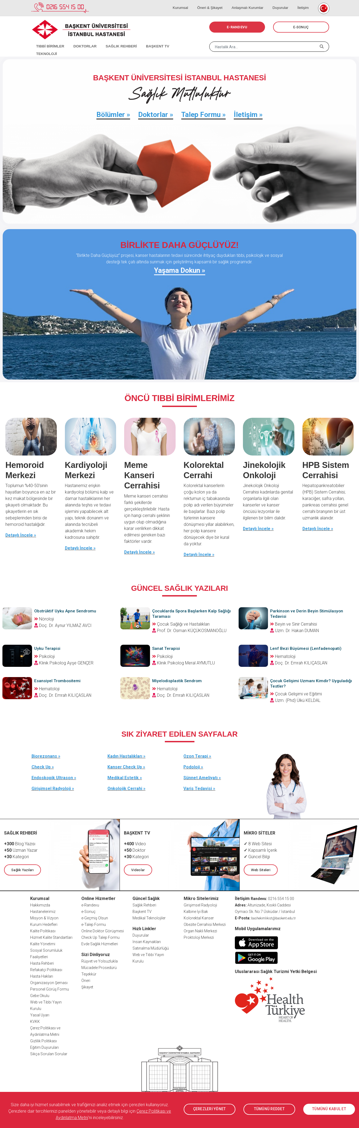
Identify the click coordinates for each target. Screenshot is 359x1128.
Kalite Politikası (42, 930)
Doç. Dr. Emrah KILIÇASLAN (301, 662)
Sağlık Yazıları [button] (22, 869)
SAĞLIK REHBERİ (115, 40)
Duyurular (282, 2)
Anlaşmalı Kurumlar (251, 2)
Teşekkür (88, 973)
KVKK (35, 1021)
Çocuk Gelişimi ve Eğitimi (296, 693)
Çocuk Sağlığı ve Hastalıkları (181, 623)
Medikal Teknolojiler (149, 917)
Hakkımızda (40, 904)
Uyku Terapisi (47, 648)
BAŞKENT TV (149, 40)
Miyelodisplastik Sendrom (177, 680)
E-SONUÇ (301, 27)
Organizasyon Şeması (49, 982)
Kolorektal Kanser (199, 917)
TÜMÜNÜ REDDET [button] (269, 1109)
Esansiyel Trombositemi (58, 680)
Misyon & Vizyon (44, 917)
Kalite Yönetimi (42, 943)
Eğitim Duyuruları (44, 1047)
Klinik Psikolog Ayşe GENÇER (66, 662)
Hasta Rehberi (42, 963)
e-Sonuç (88, 911)
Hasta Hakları (41, 976)
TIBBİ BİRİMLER (47, 40)
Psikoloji (44, 656)
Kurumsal (189, 2)
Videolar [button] (137, 869)
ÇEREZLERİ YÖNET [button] (209, 1109)
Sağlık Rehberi (144, 904)
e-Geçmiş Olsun (94, 917)
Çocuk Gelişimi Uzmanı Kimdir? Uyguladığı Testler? (301, 683)
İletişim (303, 2)
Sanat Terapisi (166, 648)
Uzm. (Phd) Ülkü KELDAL (297, 699)
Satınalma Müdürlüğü (151, 948)
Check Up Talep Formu (100, 937)
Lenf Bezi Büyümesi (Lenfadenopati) (306, 648)
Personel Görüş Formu (49, 988)
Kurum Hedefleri (43, 924)
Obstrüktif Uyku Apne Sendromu (65, 610)
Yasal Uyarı (39, 1014)
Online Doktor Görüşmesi (102, 930)
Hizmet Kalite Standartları (51, 937)
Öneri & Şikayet (216, 2)
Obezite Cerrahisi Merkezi (205, 924)
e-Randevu (90, 904)
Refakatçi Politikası (46, 969)
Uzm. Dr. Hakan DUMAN (297, 630)
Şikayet (87, 986)
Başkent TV (142, 911)
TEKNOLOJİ (178, 40)
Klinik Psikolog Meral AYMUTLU (186, 662)
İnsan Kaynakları (147, 941)
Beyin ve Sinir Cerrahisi (293, 623)
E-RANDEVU (237, 27)
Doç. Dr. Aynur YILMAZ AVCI (65, 625)
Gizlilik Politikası (43, 1040)
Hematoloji (282, 656)
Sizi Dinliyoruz (95, 954)
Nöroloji (44, 618)
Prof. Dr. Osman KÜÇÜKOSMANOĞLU (192, 630)
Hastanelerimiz (42, 911)
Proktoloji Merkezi (199, 937)
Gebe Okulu (39, 995)
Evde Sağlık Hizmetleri (99, 943)
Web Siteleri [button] (260, 869)
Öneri (85, 980)
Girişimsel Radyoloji (200, 904)
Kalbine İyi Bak (196, 911)
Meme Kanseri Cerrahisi (142, 475)
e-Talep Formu (93, 924)
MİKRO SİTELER (260, 832)
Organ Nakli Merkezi (200, 930)
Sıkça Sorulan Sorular (48, 1053)
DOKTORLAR (80, 40)
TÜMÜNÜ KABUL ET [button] (329, 1109)
